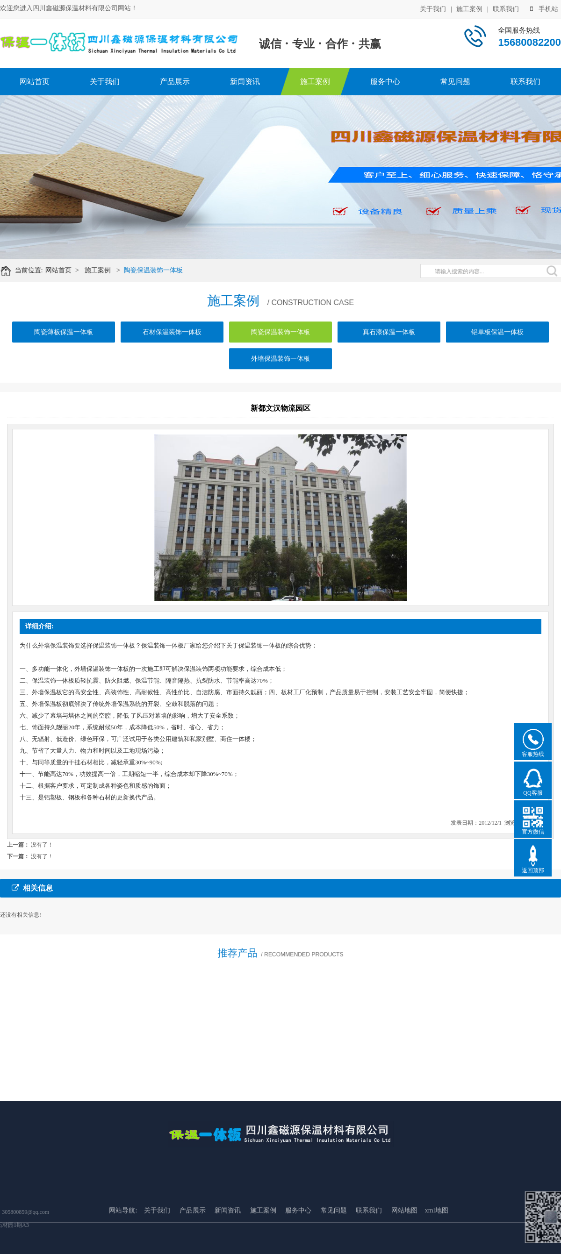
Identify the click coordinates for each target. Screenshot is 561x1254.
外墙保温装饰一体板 (280, 368)
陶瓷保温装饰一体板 (159, 270)
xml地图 (436, 1249)
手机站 (544, 8)
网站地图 (404, 1249)
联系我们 (506, 8)
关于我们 (433, 8)
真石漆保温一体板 (389, 341)
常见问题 (455, 82)
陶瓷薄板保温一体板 (63, 341)
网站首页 (35, 82)
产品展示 (175, 82)
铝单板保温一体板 (497, 341)
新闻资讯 (245, 82)
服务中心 (385, 82)
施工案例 (469, 8)
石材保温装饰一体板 (172, 341)
